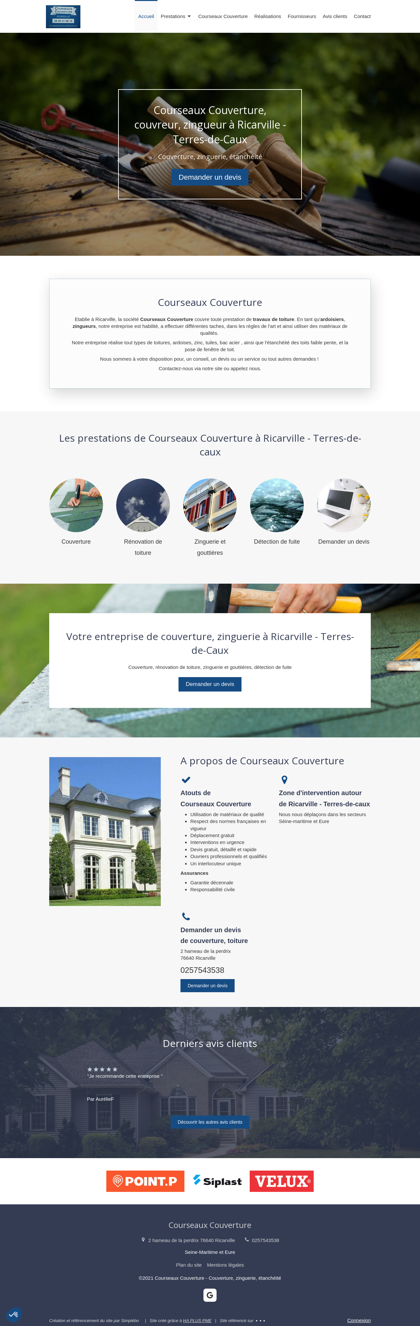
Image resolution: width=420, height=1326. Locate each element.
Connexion (359, 1320)
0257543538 (202, 970)
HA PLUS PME (197, 1320)
